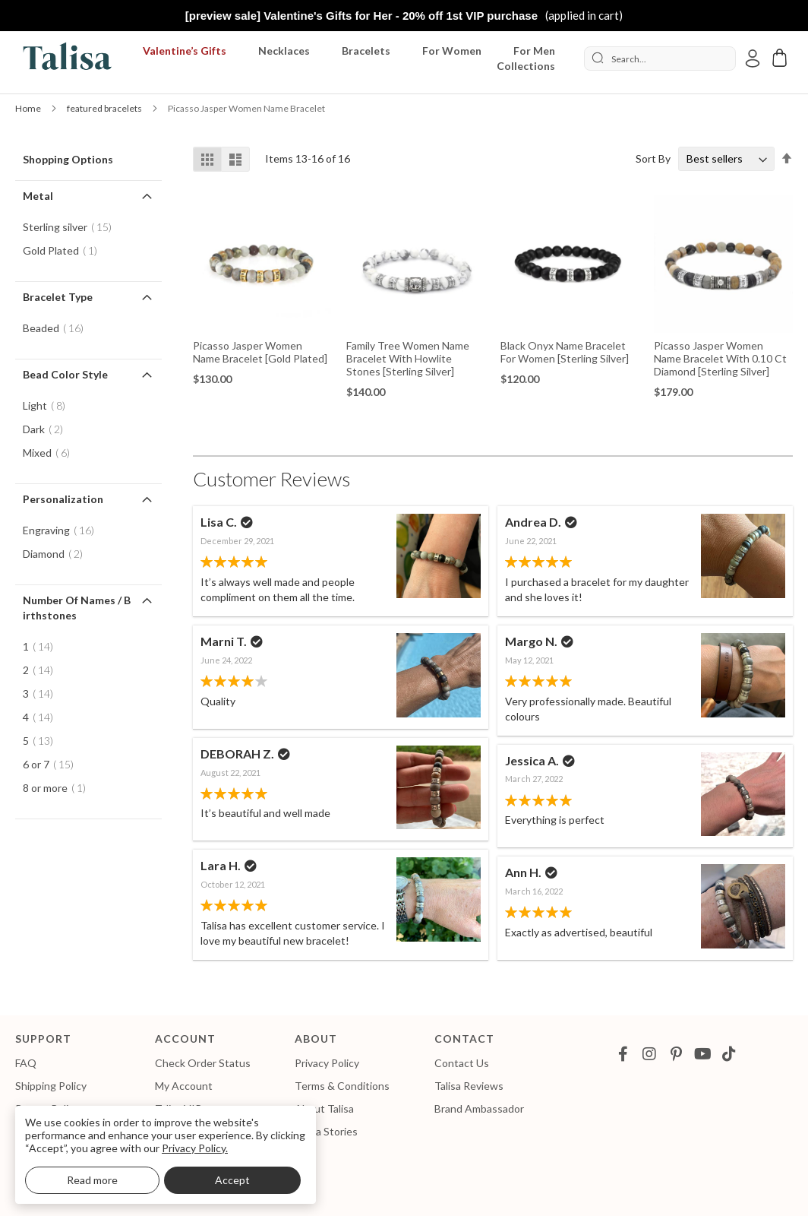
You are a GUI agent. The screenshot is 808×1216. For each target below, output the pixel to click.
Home (29, 108)
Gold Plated (64, 250)
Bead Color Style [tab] (65, 374)
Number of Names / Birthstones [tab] (77, 608)
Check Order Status (203, 1062)
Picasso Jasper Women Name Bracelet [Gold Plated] (260, 352)
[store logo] (64, 59)
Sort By (653, 158)
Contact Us (461, 1062)
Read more (92, 1179)
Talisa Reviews (468, 1085)
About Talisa (324, 1108)
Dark (47, 429)
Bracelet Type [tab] (58, 296)
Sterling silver (72, 226)
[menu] (349, 58)
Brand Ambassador (479, 1108)
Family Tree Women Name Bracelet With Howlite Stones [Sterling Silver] (407, 358)
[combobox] (660, 58)
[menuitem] (187, 51)
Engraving (63, 530)
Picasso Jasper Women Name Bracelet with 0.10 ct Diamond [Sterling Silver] (720, 358)
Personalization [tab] (63, 498)
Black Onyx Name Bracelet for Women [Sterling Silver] (564, 352)
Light (48, 405)
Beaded (58, 327)
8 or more (59, 787)
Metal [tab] (38, 195)
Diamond (57, 553)
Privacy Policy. (195, 1148)
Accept (232, 1179)
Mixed (51, 452)
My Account (184, 1085)
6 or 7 (53, 764)
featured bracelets (105, 108)
